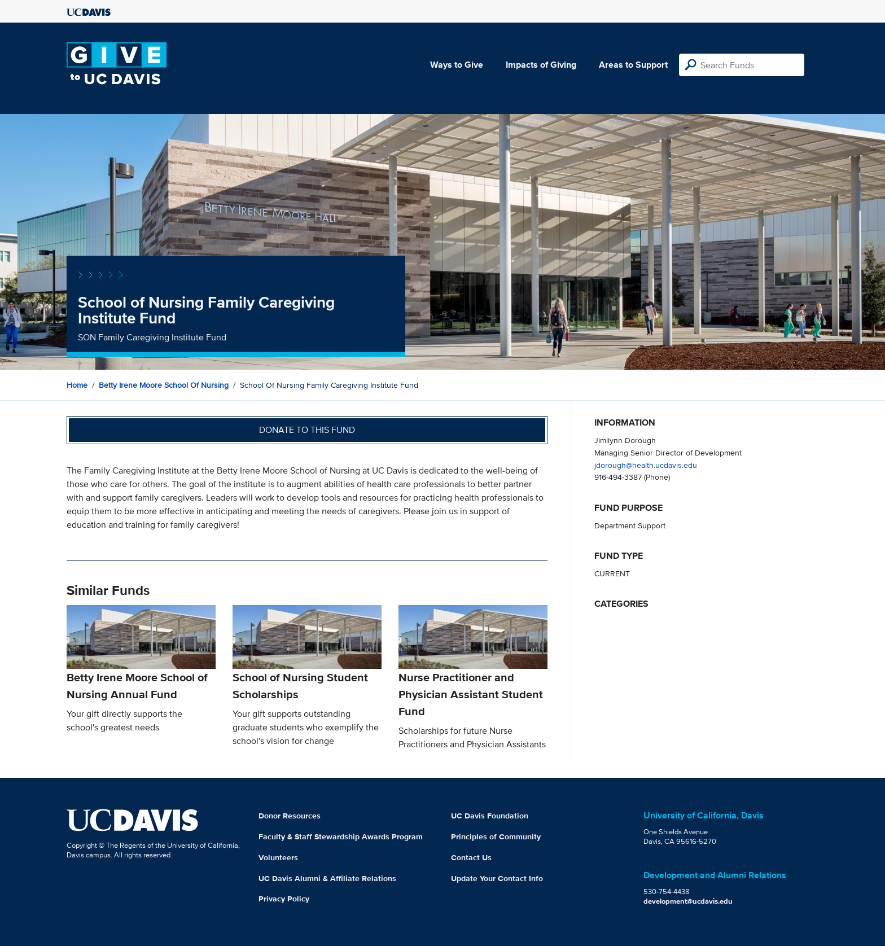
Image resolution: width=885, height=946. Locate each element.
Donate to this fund (307, 429)
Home (77, 385)
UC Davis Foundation (489, 815)
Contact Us (471, 857)
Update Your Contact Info (497, 878)
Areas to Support (633, 64)
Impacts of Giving (541, 64)
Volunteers (278, 857)
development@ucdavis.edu (688, 901)
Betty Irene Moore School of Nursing (164, 385)
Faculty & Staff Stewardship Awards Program (341, 836)
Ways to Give (456, 64)
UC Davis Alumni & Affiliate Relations (327, 878)
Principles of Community (496, 836)
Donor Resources (290, 815)
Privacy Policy (284, 898)
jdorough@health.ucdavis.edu (645, 465)
